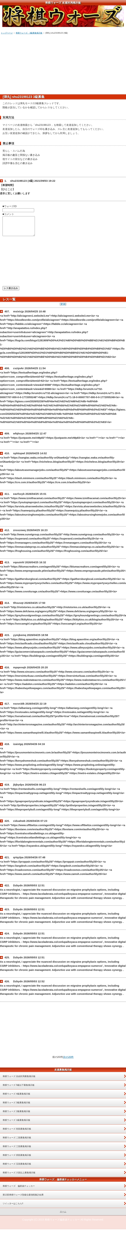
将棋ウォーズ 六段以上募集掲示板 (19, 1176)
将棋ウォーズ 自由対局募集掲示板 (19, 1080)
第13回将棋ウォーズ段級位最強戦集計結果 (23, 1198)
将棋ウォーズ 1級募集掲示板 (16, 1124)
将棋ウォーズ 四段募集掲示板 (17, 1159)
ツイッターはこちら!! (13, 1207)
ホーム (63, 1215)
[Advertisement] (63, 63)
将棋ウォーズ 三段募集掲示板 (17, 1150)
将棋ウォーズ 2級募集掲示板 (16, 1115)
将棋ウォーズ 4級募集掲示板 (16, 1097)
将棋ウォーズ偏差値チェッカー (62, 1223)
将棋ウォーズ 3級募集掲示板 (29, 33)
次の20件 (68, 1060)
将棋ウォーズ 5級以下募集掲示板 (18, 1089)
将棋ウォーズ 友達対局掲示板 (63, 2)
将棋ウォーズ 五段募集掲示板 (17, 1167)
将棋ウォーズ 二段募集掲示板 (17, 1141)
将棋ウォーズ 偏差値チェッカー (19, 1190)
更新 (63, 307)
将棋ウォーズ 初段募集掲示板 (17, 1132)
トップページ (7, 33)
